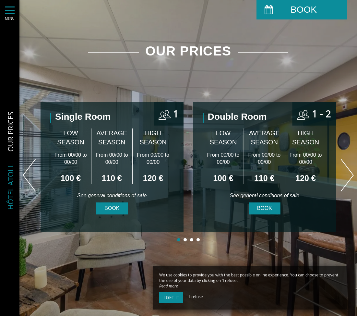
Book (111, 208)
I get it (171, 297)
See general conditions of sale (112, 195)
